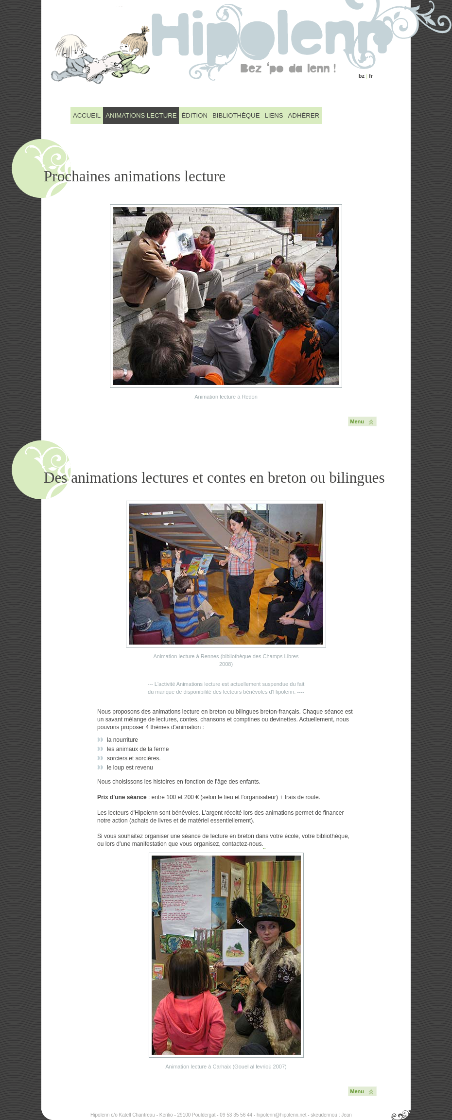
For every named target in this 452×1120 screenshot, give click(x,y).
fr (371, 76)
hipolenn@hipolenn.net (281, 1115)
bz (362, 76)
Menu (357, 421)
